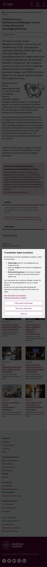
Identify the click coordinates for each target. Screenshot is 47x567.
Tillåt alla (23, 314)
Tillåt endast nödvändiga (23, 303)
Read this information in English (15, 298)
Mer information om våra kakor (15, 295)
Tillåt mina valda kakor (23, 308)
